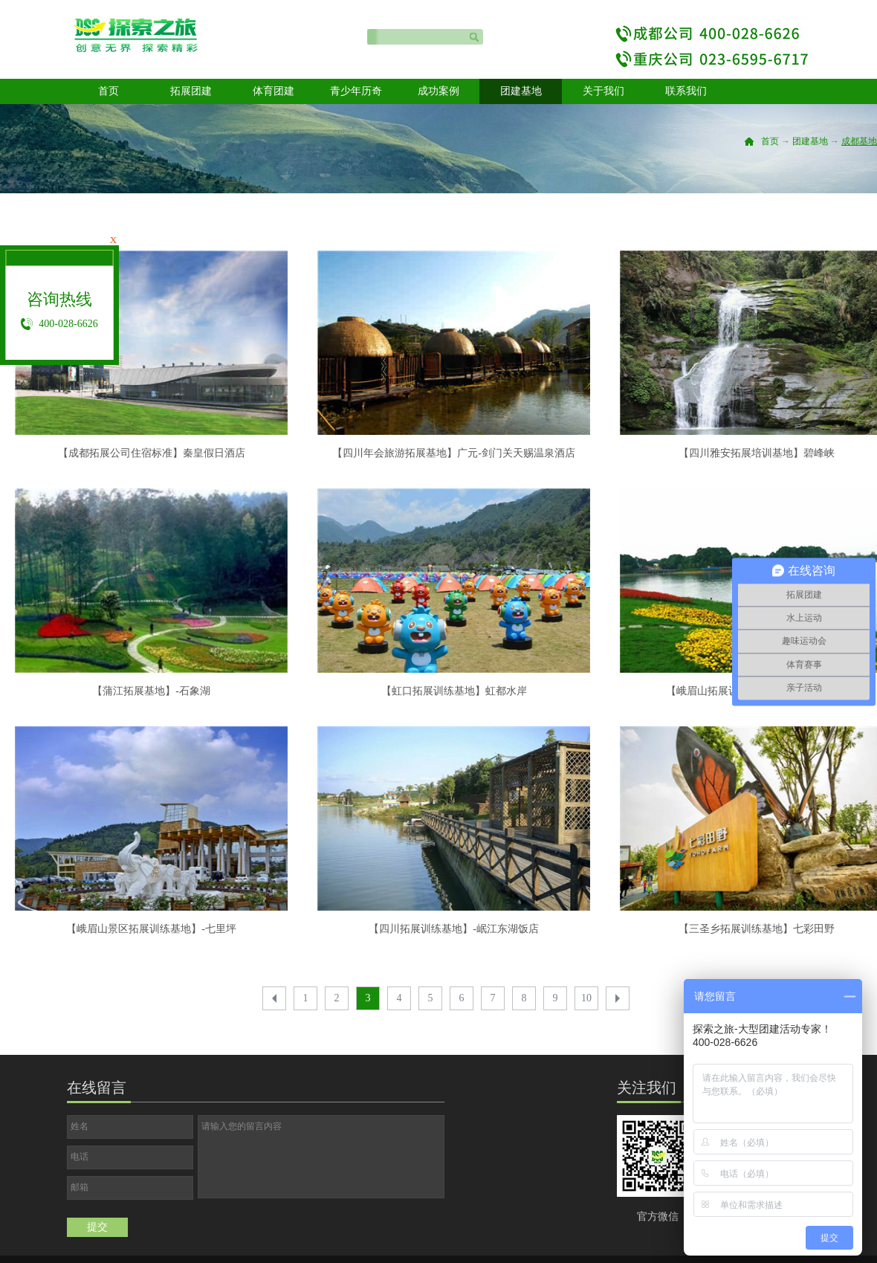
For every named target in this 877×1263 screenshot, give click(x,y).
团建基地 (810, 141)
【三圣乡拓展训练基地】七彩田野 (757, 928)
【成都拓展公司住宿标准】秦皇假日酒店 (151, 453)
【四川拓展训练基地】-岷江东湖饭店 (454, 928)
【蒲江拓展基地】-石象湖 (151, 691)
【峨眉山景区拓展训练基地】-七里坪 (151, 928)
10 (586, 998)
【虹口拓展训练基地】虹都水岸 (454, 691)
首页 (108, 91)
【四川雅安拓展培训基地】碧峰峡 (757, 453)
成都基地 (859, 141)
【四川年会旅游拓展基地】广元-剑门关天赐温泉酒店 (453, 453)
